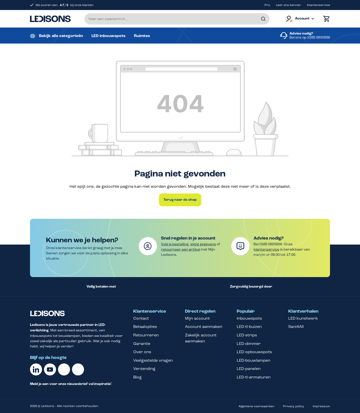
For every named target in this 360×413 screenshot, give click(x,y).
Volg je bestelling (174, 244)
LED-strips (247, 335)
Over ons (142, 351)
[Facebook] (64, 369)
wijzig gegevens (203, 244)
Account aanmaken (203, 326)
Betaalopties (145, 326)
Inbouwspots (249, 318)
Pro (267, 5)
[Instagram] (78, 369)
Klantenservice (318, 5)
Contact (141, 318)
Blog (137, 377)
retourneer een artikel (180, 249)
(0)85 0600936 (318, 37)
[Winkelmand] (325, 19)
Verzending (144, 368)
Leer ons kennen (288, 5)
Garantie (141, 343)
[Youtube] (50, 369)
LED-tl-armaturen (253, 377)
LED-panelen (248, 368)
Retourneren (146, 335)
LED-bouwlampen (253, 360)
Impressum (321, 406)
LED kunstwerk (303, 318)
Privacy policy (293, 406)
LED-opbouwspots (254, 351)
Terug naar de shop (180, 199)
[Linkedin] (36, 369)
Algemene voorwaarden (256, 406)
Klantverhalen (303, 311)
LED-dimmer (249, 343)
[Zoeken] (263, 19)
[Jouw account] (299, 19)
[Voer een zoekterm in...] (177, 19)
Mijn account (197, 318)
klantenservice (266, 249)
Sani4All (296, 326)
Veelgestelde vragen (153, 360)
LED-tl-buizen (249, 326)
